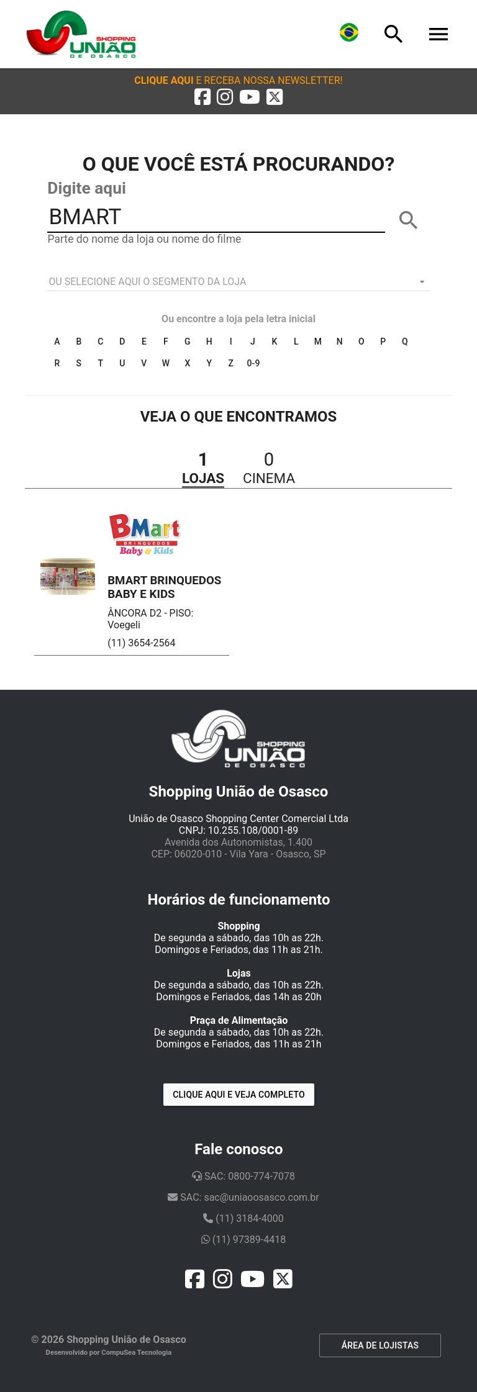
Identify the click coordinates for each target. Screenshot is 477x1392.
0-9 (253, 363)
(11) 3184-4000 (243, 1218)
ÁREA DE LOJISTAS (380, 1345)
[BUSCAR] (408, 220)
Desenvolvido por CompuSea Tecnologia (109, 1353)
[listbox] (238, 282)
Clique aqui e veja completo (238, 1095)
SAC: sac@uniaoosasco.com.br (243, 1197)
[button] (238, 80)
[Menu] (438, 34)
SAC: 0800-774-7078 (243, 1176)
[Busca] (393, 34)
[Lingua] (349, 34)
